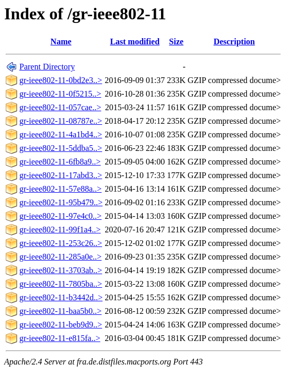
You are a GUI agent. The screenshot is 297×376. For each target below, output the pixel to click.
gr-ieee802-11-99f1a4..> (60, 229)
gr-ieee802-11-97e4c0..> (60, 216)
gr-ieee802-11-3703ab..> (60, 270)
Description (234, 41)
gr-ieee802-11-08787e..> (60, 120)
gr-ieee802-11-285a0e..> (60, 256)
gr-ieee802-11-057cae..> (60, 107)
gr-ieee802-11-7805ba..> (60, 283)
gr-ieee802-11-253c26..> (60, 243)
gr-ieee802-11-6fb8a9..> (60, 161)
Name (61, 41)
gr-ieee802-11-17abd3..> (60, 175)
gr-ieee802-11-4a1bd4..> (60, 134)
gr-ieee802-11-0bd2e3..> (60, 80)
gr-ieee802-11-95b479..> (60, 202)
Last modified (134, 41)
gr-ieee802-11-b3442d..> (60, 297)
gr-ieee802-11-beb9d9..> (60, 324)
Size (176, 41)
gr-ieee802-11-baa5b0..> (60, 311)
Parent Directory (47, 66)
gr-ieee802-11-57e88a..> (60, 188)
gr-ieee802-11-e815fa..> (59, 338)
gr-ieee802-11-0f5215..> (60, 93)
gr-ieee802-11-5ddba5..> (60, 148)
